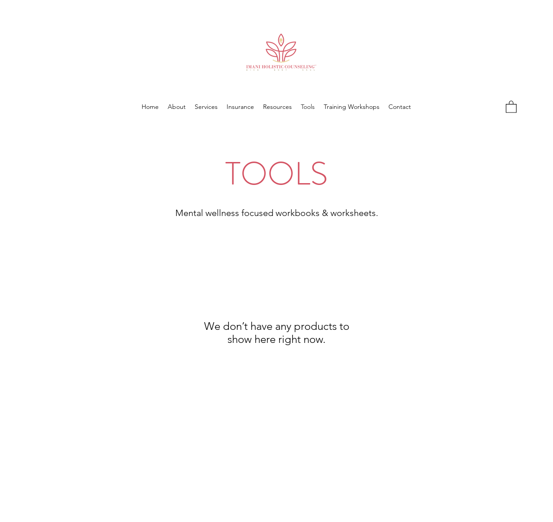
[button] (511, 106)
